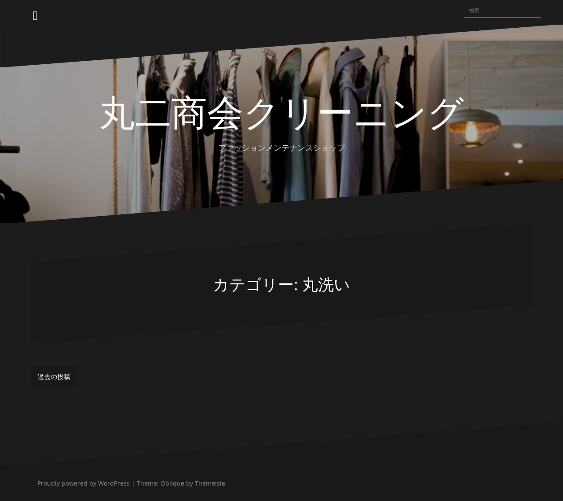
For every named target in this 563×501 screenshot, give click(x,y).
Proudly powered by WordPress (83, 483)
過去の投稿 (53, 376)
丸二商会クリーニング (281, 110)
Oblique (172, 483)
